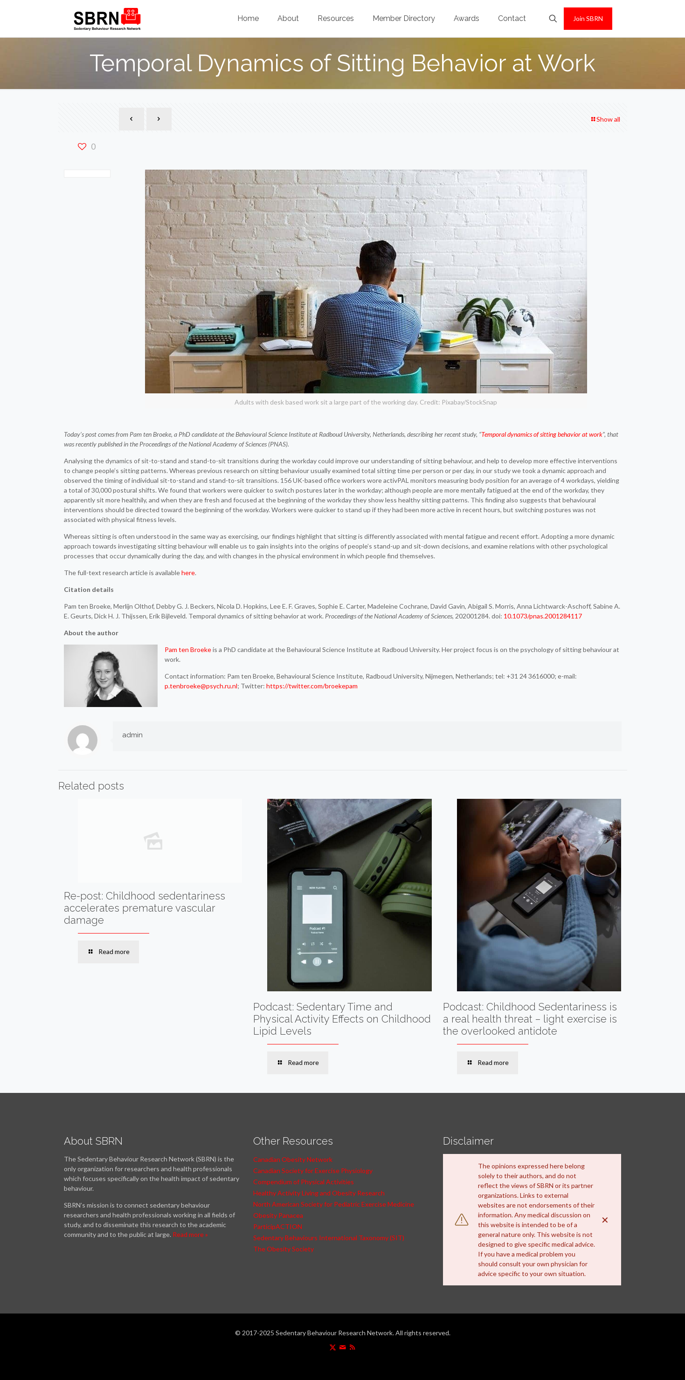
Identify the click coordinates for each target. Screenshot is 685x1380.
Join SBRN (588, 18)
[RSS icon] (352, 1347)
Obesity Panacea (278, 1215)
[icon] (342, 1347)
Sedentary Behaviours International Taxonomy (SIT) (328, 1238)
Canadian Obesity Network (292, 1159)
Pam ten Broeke (188, 649)
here (188, 573)
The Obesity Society (283, 1249)
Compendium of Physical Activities (303, 1182)
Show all (605, 119)
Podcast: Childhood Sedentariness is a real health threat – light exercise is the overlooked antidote (530, 1019)
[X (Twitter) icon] (332, 1347)
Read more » (190, 1234)
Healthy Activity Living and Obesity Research (319, 1193)
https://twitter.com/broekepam (312, 686)
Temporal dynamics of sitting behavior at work (541, 434)
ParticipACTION (277, 1226)
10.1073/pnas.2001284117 (543, 616)
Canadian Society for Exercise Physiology (313, 1170)
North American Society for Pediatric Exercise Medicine (333, 1204)
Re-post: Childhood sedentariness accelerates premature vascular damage (144, 908)
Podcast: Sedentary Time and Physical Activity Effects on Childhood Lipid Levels (342, 1019)
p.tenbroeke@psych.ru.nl (201, 686)
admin (132, 735)
